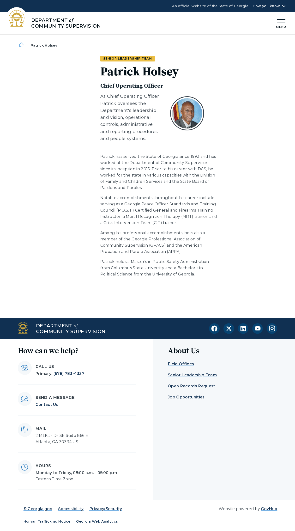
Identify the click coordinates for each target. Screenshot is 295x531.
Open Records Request (191, 386)
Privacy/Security (105, 509)
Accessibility (71, 509)
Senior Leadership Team (192, 375)
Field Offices (181, 364)
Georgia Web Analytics (97, 521)
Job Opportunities (186, 397)
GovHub (269, 509)
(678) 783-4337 (69, 373)
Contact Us (47, 404)
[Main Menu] (281, 23)
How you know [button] (266, 6)
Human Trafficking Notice (47, 521)
